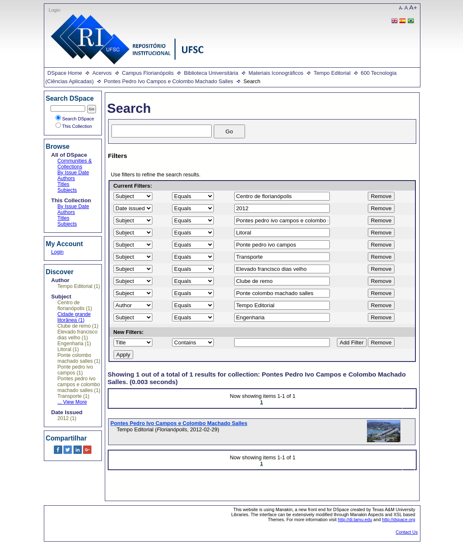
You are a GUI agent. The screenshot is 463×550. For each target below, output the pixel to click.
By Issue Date (73, 173)
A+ (413, 7)
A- (401, 8)
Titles (64, 184)
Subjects (67, 190)
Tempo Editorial (332, 73)
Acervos (101, 73)
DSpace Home (65, 73)
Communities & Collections (75, 164)
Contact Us (407, 532)
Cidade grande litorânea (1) (74, 317)
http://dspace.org (398, 519)
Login (55, 10)
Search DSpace (75, 118)
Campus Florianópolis (148, 73)
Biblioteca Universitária (211, 73)
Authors (66, 178)
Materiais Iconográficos (276, 73)
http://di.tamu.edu (355, 519)
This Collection (74, 126)
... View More (72, 402)
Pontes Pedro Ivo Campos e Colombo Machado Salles (168, 81)
